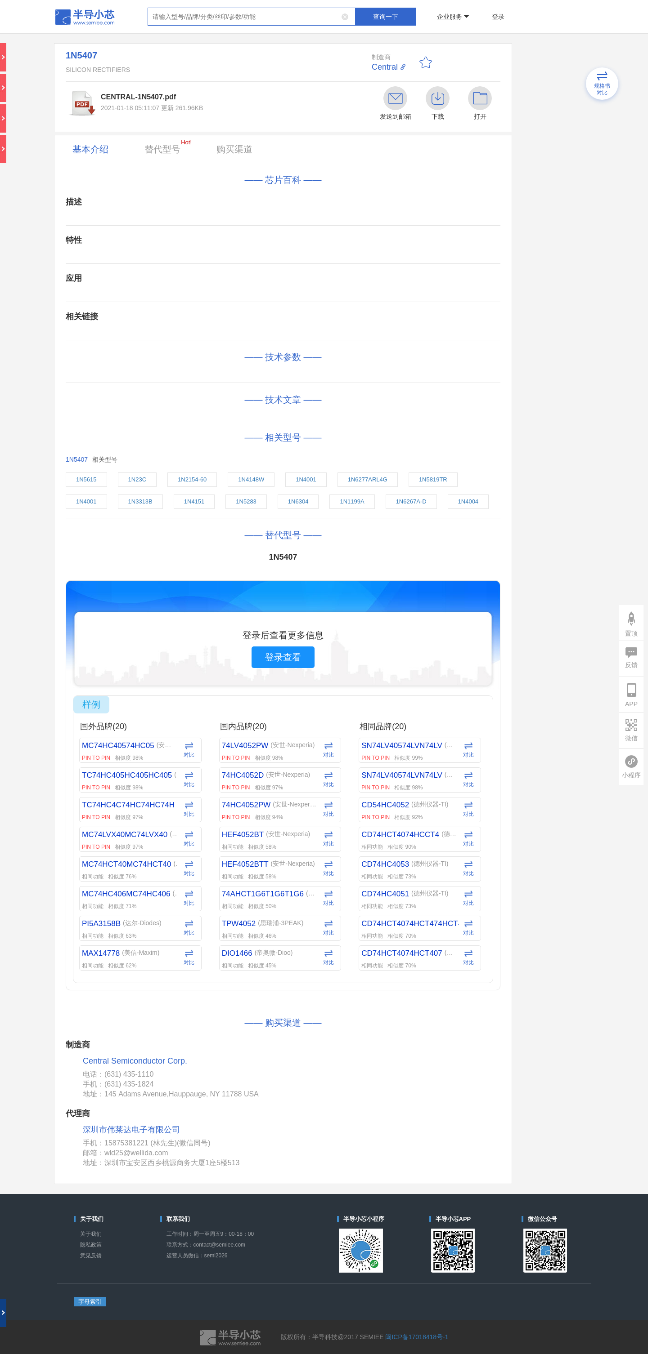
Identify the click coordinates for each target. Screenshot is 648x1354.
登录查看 (283, 657)
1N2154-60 (192, 479)
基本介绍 (90, 149)
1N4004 (468, 501)
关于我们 (91, 1234)
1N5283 (246, 501)
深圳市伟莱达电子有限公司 (131, 1129)
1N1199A (352, 501)
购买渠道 (234, 149)
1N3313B (140, 501)
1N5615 (86, 479)
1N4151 (194, 501)
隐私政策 (91, 1245)
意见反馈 (91, 1255)
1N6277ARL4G (367, 479)
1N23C (137, 479)
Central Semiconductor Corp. (135, 1061)
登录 (498, 16)
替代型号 (168, 146)
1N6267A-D (411, 501)
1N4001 (306, 479)
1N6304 (298, 501)
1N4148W (251, 479)
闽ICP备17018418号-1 (416, 1337)
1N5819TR (433, 479)
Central (385, 66)
